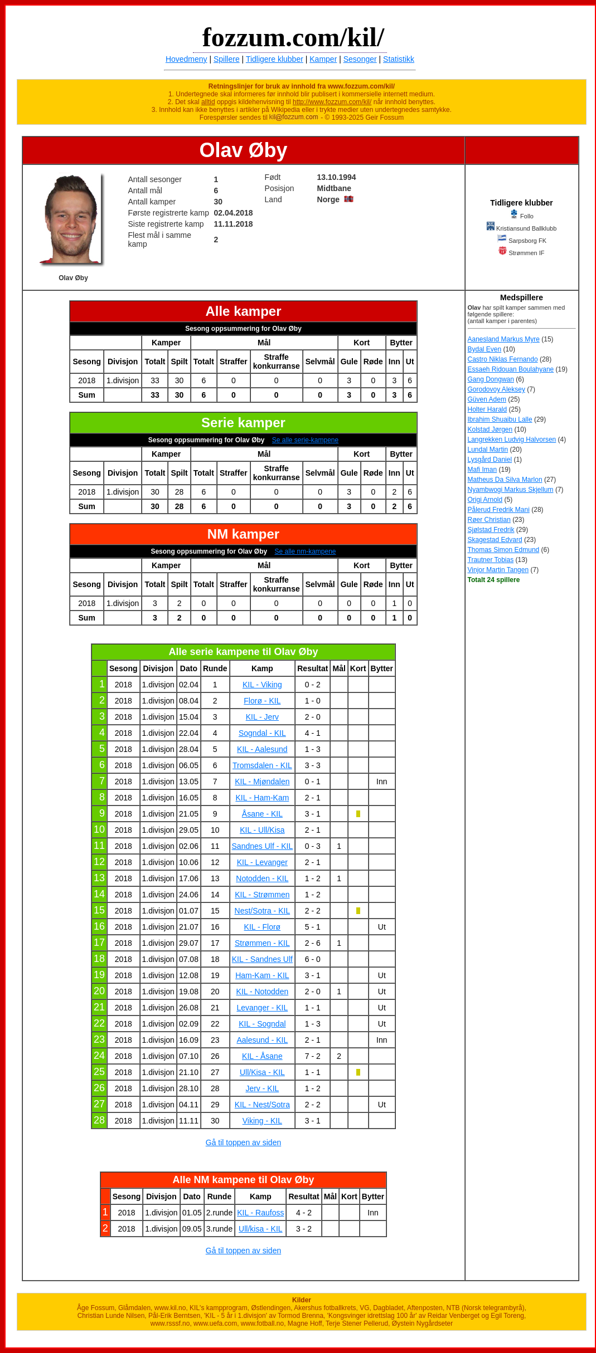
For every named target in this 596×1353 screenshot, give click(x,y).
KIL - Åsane (262, 1056)
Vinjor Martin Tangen (498, 570)
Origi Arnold (485, 500)
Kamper (323, 59)
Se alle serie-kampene (305, 440)
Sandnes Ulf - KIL (262, 846)
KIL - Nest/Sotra (262, 1104)
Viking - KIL (262, 1120)
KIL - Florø (262, 926)
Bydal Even (485, 349)
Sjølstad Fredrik (491, 530)
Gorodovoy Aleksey (496, 389)
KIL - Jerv (262, 716)
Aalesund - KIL (262, 1039)
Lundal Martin (488, 449)
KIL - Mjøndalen (262, 781)
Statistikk (398, 59)
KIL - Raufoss (260, 1212)
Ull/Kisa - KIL (262, 1072)
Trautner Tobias (491, 560)
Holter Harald (487, 409)
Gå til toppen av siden (243, 1142)
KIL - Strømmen (262, 894)
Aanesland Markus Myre (504, 339)
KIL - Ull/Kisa (262, 830)
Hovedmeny (186, 59)
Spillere (227, 59)
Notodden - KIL (262, 878)
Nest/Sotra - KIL (262, 910)
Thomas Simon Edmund (504, 550)
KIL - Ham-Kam (262, 797)
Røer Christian (489, 520)
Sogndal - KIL (262, 733)
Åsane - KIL (262, 813)
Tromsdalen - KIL (262, 765)
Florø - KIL (262, 700)
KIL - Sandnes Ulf (262, 959)
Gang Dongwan (491, 379)
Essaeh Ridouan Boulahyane (511, 369)
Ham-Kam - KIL (262, 975)
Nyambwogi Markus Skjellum (511, 490)
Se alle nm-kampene (305, 551)
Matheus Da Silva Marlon (505, 479)
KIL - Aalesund (262, 749)
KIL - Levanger (262, 862)
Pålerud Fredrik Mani (499, 510)
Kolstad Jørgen (490, 429)
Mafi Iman (482, 469)
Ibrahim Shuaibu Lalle (500, 419)
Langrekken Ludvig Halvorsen (512, 439)
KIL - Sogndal (262, 1023)
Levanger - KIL (262, 1007)
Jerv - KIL (262, 1088)
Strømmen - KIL (262, 943)
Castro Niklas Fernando (503, 359)
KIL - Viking (262, 684)
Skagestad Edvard (495, 540)
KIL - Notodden (262, 991)
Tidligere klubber (274, 59)
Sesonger (360, 59)
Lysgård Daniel (490, 459)
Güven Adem (487, 399)
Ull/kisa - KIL (261, 1228)
